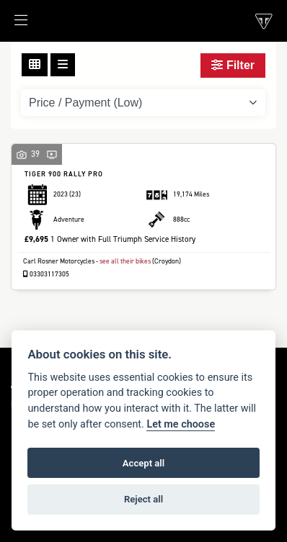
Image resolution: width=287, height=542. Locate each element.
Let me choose (180, 424)
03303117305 (46, 274)
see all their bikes (125, 261)
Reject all (143, 499)
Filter (233, 65)
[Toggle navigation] (13, 24)
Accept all (143, 463)
